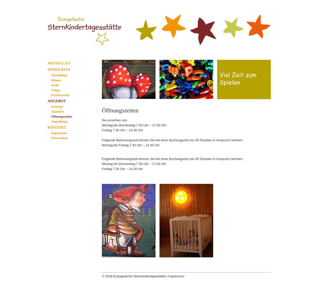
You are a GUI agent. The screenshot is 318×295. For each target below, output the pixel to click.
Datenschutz (59, 138)
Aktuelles (58, 63)
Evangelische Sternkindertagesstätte (87, 25)
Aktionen (57, 111)
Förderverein (60, 95)
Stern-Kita (58, 70)
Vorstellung (59, 75)
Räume (56, 80)
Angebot (56, 101)
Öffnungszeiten (61, 116)
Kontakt (56, 127)
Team (55, 85)
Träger (56, 90)
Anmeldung (59, 121)
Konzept (57, 106)
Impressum (59, 133)
